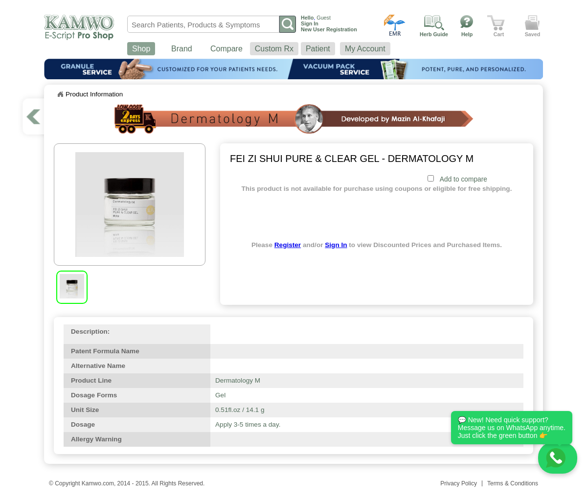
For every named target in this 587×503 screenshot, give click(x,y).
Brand (181, 49)
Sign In (336, 245)
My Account (365, 49)
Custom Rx (274, 49)
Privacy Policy (458, 483)
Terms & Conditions (512, 483)
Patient (318, 49)
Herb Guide (434, 34)
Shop (141, 49)
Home (60, 94)
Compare (226, 49)
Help (467, 34)
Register (287, 245)
